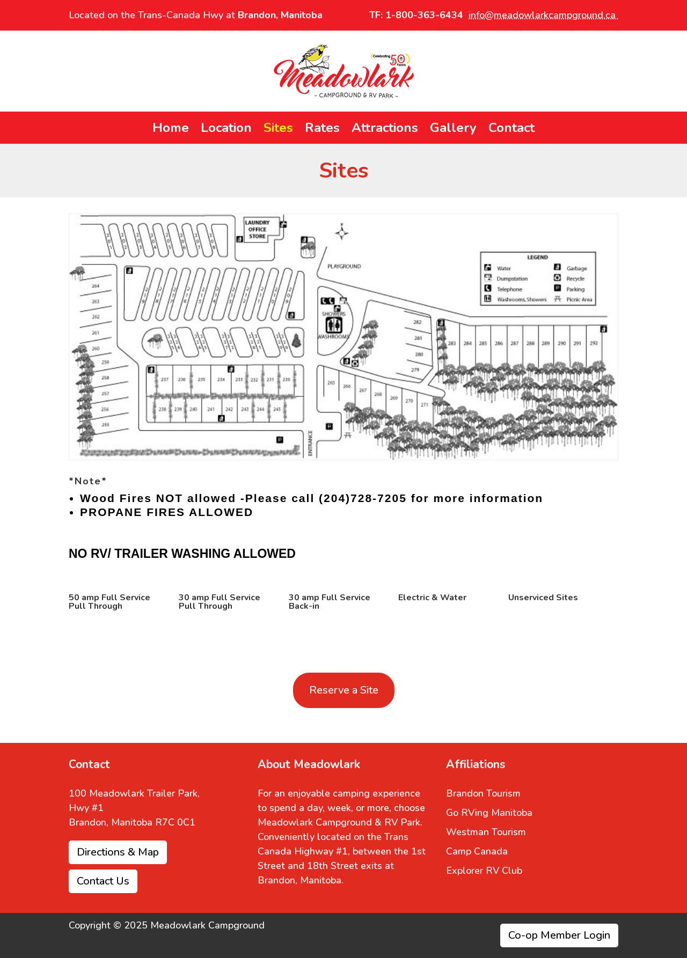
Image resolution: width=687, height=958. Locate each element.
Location (226, 130)
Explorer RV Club (484, 870)
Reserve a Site (343, 690)
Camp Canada (477, 851)
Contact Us (103, 881)
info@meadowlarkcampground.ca (543, 15)
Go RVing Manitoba (489, 812)
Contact (511, 130)
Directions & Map (118, 852)
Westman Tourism (486, 832)
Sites (278, 130)
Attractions (385, 130)
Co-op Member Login (559, 935)
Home (170, 130)
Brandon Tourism (483, 793)
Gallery (453, 130)
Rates (322, 130)
